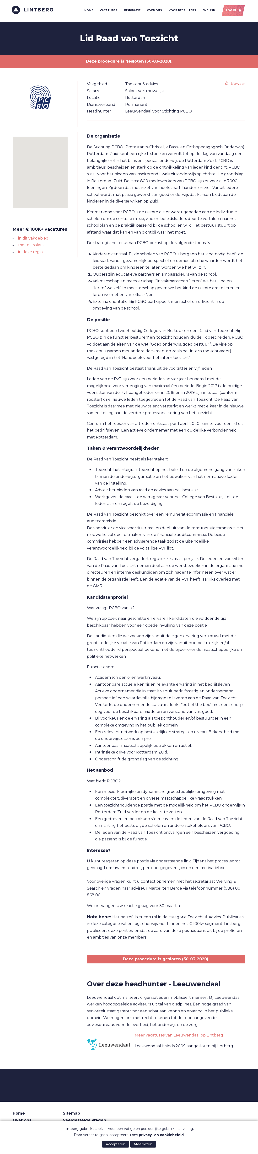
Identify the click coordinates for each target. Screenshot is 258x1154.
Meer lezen (143, 1144)
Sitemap (71, 1114)
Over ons (153, 11)
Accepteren (115, 1144)
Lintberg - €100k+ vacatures (33, 10)
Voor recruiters (181, 11)
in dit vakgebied (33, 239)
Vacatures (108, 11)
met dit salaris (31, 246)
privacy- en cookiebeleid (161, 1135)
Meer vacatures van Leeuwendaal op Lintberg (179, 1036)
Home (88, 11)
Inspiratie (131, 11)
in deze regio (30, 253)
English (208, 11)
